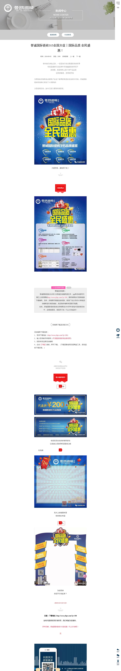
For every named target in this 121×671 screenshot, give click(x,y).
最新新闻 (53, 35)
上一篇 (72, 56)
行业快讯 (68, 35)
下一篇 (78, 56)
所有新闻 (65, 56)
